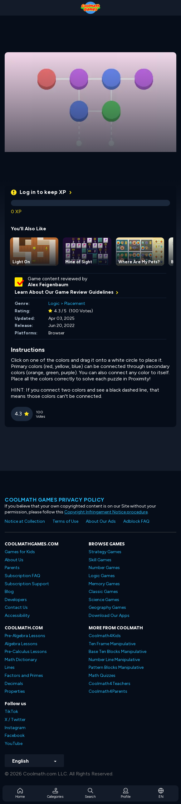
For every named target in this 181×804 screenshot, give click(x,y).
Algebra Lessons (21, 643)
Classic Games (103, 591)
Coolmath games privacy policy (55, 500)
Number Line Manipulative (114, 659)
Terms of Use (65, 521)
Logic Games (102, 575)
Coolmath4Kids (105, 635)
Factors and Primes (24, 675)
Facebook (15, 735)
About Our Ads (101, 521)
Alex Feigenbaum (48, 284)
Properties (15, 691)
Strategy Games (105, 551)
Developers (16, 599)
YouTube (13, 743)
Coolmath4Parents (108, 691)
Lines (10, 667)
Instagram (15, 727)
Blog (9, 591)
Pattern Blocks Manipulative (116, 667)
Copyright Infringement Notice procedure (106, 512)
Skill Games (100, 560)
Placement (74, 303)
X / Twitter (15, 719)
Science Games (104, 599)
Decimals (14, 683)
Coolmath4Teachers (109, 683)
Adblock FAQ (136, 521)
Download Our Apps (109, 615)
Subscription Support (27, 583)
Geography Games (107, 607)
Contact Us (16, 607)
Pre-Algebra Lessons (25, 635)
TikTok (11, 711)
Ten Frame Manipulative (112, 643)
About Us (14, 560)
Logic (54, 303)
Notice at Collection (25, 521)
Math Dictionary (21, 659)
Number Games (104, 567)
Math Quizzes (102, 675)
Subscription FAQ (22, 575)
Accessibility (17, 615)
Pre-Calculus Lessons (26, 651)
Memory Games (104, 583)
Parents (12, 567)
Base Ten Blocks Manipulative (117, 651)
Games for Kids (20, 551)
